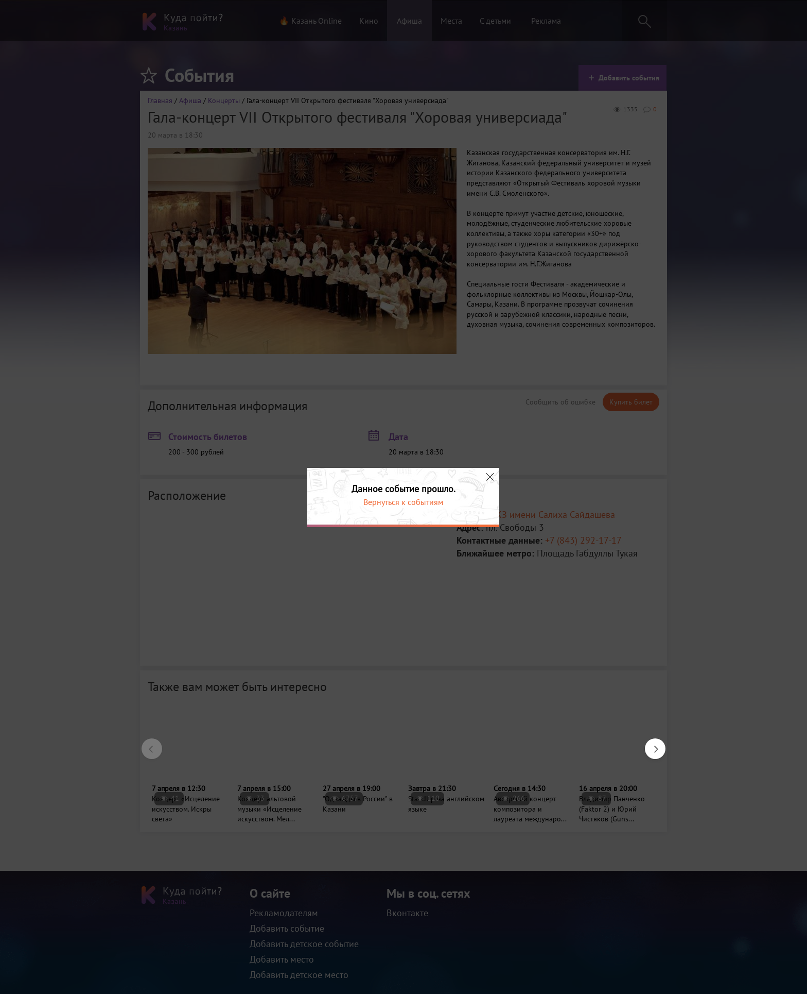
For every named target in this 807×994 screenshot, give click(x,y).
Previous (147, 743)
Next (650, 743)
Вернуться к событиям (403, 502)
